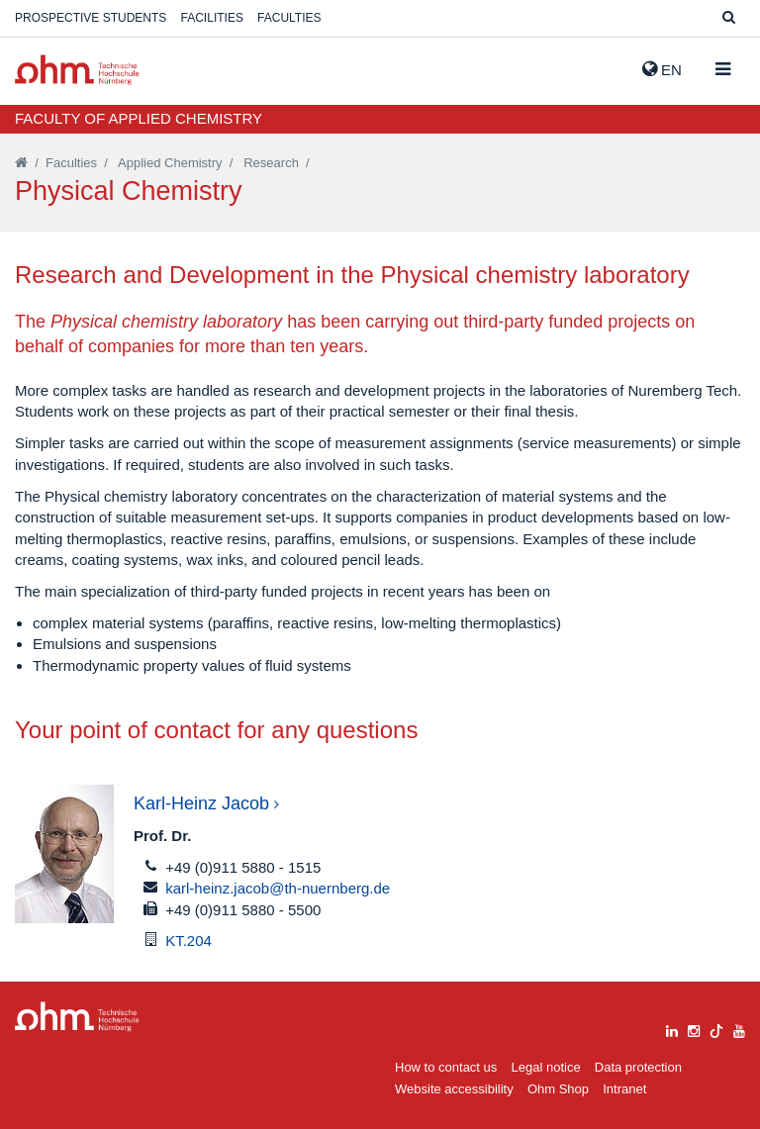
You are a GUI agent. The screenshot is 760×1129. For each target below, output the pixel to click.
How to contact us (446, 1067)
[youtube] (739, 1028)
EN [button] (662, 69)
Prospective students (90, 18)
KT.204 (188, 940)
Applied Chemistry (170, 162)
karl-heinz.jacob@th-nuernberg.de (277, 888)
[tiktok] (716, 1028)
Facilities (212, 18)
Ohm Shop (558, 1089)
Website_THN (77, 69)
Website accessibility (454, 1089)
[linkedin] (672, 1028)
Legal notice (546, 1067)
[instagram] (694, 1028)
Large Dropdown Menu (77, 1016)
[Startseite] (21, 162)
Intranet (624, 1089)
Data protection (638, 1067)
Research (271, 162)
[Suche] (728, 18)
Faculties (289, 18)
